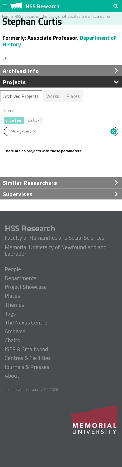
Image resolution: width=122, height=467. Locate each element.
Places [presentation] (73, 96)
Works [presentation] (52, 96)
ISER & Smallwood (26, 349)
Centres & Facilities (28, 358)
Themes (14, 305)
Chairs (12, 340)
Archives (15, 331)
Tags (10, 313)
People (13, 269)
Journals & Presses (27, 367)
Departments (21, 278)
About (12, 375)
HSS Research (42, 6)
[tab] (21, 96)
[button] (115, 5)
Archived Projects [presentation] (21, 96)
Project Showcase (26, 287)
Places (12, 296)
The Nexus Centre (26, 322)
